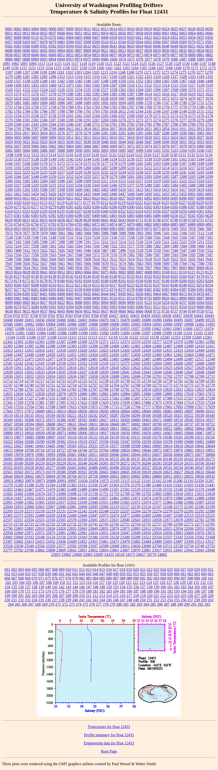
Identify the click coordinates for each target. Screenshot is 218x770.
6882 (148, 224)
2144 (139, 111)
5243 (200, 172)
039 (48, 574)
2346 (70, 124)
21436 (199, 485)
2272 (139, 120)
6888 (192, 224)
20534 (178, 468)
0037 (52, 33)
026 (177, 569)
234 (35, 600)
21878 (157, 498)
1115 (58, 64)
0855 (96, 55)
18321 (178, 415)
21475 (40, 489)
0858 (122, 55)
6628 (209, 216)
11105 (20, 337)
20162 (189, 459)
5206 (96, 168)
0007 (61, 29)
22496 (157, 515)
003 (21, 569)
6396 (79, 216)
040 (55, 574)
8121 (191, 272)
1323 (148, 77)
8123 (200, 272)
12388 (50, 346)
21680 (61, 494)
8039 (35, 272)
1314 (79, 77)
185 (123, 591)
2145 (148, 111)
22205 (8, 511)
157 (143, 587)
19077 (18, 437)
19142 (125, 437)
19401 (199, 442)
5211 (139, 168)
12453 (82, 355)
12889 (168, 394)
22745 (114, 524)
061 (184, 574)
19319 (82, 442)
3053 (35, 133)
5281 (131, 177)
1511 (139, 85)
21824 (8, 498)
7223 (183, 242)
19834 (125, 450)
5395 (35, 190)
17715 (114, 407)
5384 (174, 185)
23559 (50, 546)
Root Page (109, 751)
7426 (61, 250)
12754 (72, 385)
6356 (157, 211)
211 (88, 596)
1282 (35, 77)
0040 (61, 33)
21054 (93, 481)
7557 (26, 255)
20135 (114, 459)
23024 (93, 533)
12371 (104, 342)
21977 (157, 502)
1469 (52, 85)
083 (89, 578)
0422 (148, 37)
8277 (18, 289)
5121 (104, 155)
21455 (8, 489)
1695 (131, 103)
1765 (113, 107)
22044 (8, 507)
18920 (29, 433)
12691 (125, 376)
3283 (122, 133)
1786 (44, 111)
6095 (174, 198)
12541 (8, 363)
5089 (70, 150)
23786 (29, 550)
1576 (35, 94)
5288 (183, 177)
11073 (198, 329)
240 (75, 600)
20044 (135, 455)
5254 (79, 177)
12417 (50, 350)
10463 (82, 320)
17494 (178, 402)
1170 (186, 68)
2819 (131, 129)
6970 (139, 229)
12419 (72, 350)
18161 (40, 415)
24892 (162, 555)
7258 (35, 246)
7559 (44, 255)
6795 (79, 224)
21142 (156, 481)
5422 (18, 194)
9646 (70, 311)
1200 (52, 72)
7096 (157, 233)
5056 (9, 146)
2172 (166, 116)
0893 (44, 59)
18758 (8, 429)
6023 (87, 198)
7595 (192, 255)
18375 (50, 420)
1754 (18, 107)
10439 (188, 316)
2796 (26, 129)
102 (8, 583)
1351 (131, 81)
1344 (70, 81)
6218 (113, 203)
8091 (157, 272)
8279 (26, 289)
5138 (35, 159)
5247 (26, 177)
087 (116, 578)
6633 (44, 220)
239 (68, 600)
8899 (9, 303)
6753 (9, 224)
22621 (114, 520)
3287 (157, 133)
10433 (135, 316)
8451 (131, 294)
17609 (61, 407)
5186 (174, 163)
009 (62, 569)
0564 (139, 42)
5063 (61, 146)
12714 (18, 381)
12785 (72, 389)
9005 (26, 303)
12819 (157, 389)
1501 (79, 85)
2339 (9, 124)
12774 (178, 385)
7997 (174, 268)
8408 (61, 294)
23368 (210, 537)
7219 (148, 242)
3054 (44, 133)
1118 (83, 64)
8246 (174, 285)
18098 (199, 411)
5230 (87, 172)
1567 (166, 90)
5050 (174, 142)
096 (177, 578)
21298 (61, 485)
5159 (157, 159)
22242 (82, 511)
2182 (35, 120)
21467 (29, 489)
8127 (18, 276)
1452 (35, 85)
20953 (8, 481)
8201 (192, 281)
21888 (199, 498)
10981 (18, 324)
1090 (209, 59)
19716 (40, 450)
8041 (44, 272)
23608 (114, 546)
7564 (61, 255)
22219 (50, 511)
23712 (167, 546)
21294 (50, 485)
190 (156, 591)
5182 (148, 163)
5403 (105, 190)
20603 (114, 472)
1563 (131, 90)
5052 (192, 142)
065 (211, 574)
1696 (139, 103)
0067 (9, 37)
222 (163, 596)
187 (136, 591)
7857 (87, 268)
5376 (122, 185)
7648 (18, 263)
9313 (165, 307)
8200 (183, 281)
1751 (200, 103)
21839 (61, 498)
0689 (18, 51)
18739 (199, 424)
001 (7, 569)
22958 (8, 533)
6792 (52, 224)
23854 (104, 550)
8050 (52, 272)
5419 (200, 190)
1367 (183, 81)
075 (48, 578)
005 (35, 569)
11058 (145, 329)
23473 (114, 541)
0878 (183, 55)
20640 (210, 472)
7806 (18, 268)
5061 (44, 146)
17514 (189, 402)
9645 (61, 311)
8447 (113, 294)
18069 (146, 411)
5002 (200, 133)
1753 (9, 107)
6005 (209, 194)
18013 (50, 411)
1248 (122, 72)
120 (122, 583)
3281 (105, 133)
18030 (82, 411)
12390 (61, 346)
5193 (26, 168)
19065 (178, 433)
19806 (114, 450)
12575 (125, 363)
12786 (82, 389)
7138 (18, 237)
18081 (157, 411)
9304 (122, 307)
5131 (182, 155)
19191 (178, 437)
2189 (70, 120)
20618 (136, 472)
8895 (191, 298)
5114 (52, 155)
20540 (189, 468)
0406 (87, 37)
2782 (122, 124)
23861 (114, 550)
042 (68, 574)
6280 (61, 207)
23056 (168, 533)
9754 (8, 316)
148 (95, 587)
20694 (50, 476)
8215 (96, 285)
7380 (148, 246)
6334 (52, 211)
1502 (87, 85)
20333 (189, 463)
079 (75, 578)
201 (21, 596)
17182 (82, 398)
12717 (40, 381)
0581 (209, 42)
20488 (93, 468)
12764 (114, 385)
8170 (200, 276)
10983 (40, 324)
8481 (18, 298)
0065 (200, 33)
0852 (70, 55)
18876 (210, 429)
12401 (125, 346)
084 (95, 578)
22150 (135, 507)
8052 (61, 272)
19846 (146, 450)
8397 (35, 294)
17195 (93, 398)
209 (75, 596)
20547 (199, 468)
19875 (168, 450)
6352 (122, 211)
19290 (40, 442)
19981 (40, 455)
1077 (148, 59)
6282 (79, 207)
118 (108, 583)
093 (156, 578)
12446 (8, 355)
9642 (52, 311)
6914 (9, 229)
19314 (72, 442)
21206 (177, 481)
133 (210, 583)
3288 (166, 133)
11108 (52, 337)
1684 (44, 103)
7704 (183, 263)
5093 (105, 150)
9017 (44, 303)
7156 (113, 237)
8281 (35, 289)
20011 (93, 455)
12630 (8, 372)
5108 (9, 155)
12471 (210, 355)
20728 (93, 476)
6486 (157, 216)
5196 (52, 168)
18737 (189, 424)
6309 (209, 207)
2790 (192, 124)
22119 (114, 507)
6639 (87, 220)
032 (7, 574)
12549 (50, 363)
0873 (139, 55)
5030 (18, 142)
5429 (61, 194)
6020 (61, 198)
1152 (32, 68)
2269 (113, 120)
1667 (122, 98)
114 (88, 583)
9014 (35, 303)
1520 (9, 90)
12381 (199, 342)
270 (51, 604)
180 (89, 591)
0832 (183, 51)
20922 (189, 476)
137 (28, 587)
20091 (8, 459)
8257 (9, 289)
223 (170, 596)
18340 (210, 415)
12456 (114, 355)
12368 (72, 342)
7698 (157, 263)
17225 (104, 398)
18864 (199, 429)
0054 (105, 33)
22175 (178, 507)
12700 (146, 376)
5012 (78, 137)
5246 (18, 177)
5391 (18, 190)
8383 (166, 289)
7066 (200, 229)
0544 (122, 42)
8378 (131, 289)
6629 (9, 220)
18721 (168, 424)
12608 (199, 363)
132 (203, 583)
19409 (210, 442)
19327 (93, 442)
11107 (41, 337)
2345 (61, 124)
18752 (210, 424)
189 (150, 591)
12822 (189, 389)
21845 (82, 498)
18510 (178, 420)
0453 (183, 37)
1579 (61, 94)
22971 (29, 533)
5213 (157, 168)
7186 (44, 242)
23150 (72, 537)
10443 (209, 316)
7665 (79, 263)
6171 (78, 203)
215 (116, 596)
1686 (61, 103)
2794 (9, 129)
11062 (156, 329)
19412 (8, 446)
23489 (157, 541)
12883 (114, 394)
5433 (70, 194)
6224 (156, 203)
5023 (165, 137)
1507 (113, 85)
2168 (131, 116)
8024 (18, 272)
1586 (122, 94)
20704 (72, 476)
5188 (192, 163)
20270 (114, 463)
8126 (9, 276)
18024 (72, 411)
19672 (8, 450)
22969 (18, 533)
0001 (9, 29)
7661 (61, 263)
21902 (29, 502)
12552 (82, 363)
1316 (96, 77)
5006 (26, 137)
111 (69, 583)
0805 (70, 51)
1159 (92, 68)
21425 (178, 485)
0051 (79, 33)
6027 (122, 198)
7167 (192, 237)
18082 (168, 411)
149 (102, 587)
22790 (8, 528)
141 (55, 587)
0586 (26, 46)
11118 (113, 337)
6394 (70, 216)
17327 (189, 398)
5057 (18, 146)
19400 (189, 442)
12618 (93, 368)
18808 (82, 429)
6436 (122, 216)
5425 (44, 194)
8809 (157, 298)
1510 (131, 85)
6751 (200, 220)
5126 (147, 155)
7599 (18, 259)
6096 (183, 198)
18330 (199, 415)
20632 (199, 472)
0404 (70, 37)
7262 (61, 246)
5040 (105, 142)
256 (184, 600)
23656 (135, 546)
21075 (104, 481)
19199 (189, 437)
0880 (192, 55)
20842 (136, 476)
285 (153, 604)
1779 (192, 107)
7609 (87, 259)
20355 (18, 468)
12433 (178, 350)
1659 (113, 98)
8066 (87, 272)
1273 (165, 72)
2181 (26, 120)
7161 (157, 237)
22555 (40, 520)
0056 (122, 33)
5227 (61, 172)
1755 (26, 107)
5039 (96, 142)
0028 (191, 29)
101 (211, 578)
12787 (93, 389)
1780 (200, 107)
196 (197, 591)
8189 (113, 281)
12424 (114, 350)
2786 (157, 124)
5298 (200, 177)
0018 (139, 29)
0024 (165, 29)
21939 (82, 502)
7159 (139, 237)
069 (28, 578)
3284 (131, 133)
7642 (209, 259)
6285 (105, 207)
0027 (183, 29)
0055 (113, 33)
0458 (18, 42)
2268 (105, 120)
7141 (44, 237)
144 (75, 587)
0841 (44, 55)
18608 (50, 424)
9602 (209, 307)
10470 (104, 320)
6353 (131, 211)
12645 (168, 372)
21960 (114, 502)
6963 (113, 229)
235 (41, 600)
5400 (79, 190)
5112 (35, 155)
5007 (35, 137)
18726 (178, 424)
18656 (104, 424)
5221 (9, 172)
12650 (8, 376)
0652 (200, 46)
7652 (35, 263)
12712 (8, 381)
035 (28, 574)
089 (129, 578)
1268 (130, 72)
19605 (157, 446)
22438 (61, 515)
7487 (113, 250)
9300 (87, 307)
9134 (157, 303)
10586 (8, 324)
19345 (114, 442)
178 (75, 591)
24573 (130, 555)
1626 (35, 98)
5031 (26, 142)
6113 (35, 203)
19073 (8, 437)
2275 (166, 120)
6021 (70, 198)
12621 (125, 368)
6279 (52, 207)
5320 (165, 181)
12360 (197, 337)
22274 (157, 511)
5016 (113, 137)
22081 (72, 507)
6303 (157, 207)
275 (85, 604)
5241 (183, 172)
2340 (18, 124)
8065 (79, 272)
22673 (168, 520)
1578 (52, 94)
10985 (61, 324)
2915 (9, 133)
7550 (200, 250)
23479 (125, 541)
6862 (87, 224)
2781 (113, 124)
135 (14, 587)
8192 (122, 281)
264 (11, 604)
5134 (208, 155)
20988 (51, 481)
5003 (209, 133)
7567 (70, 255)
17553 (18, 407)
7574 (105, 255)
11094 (125, 333)
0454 (191, 37)
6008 (9, 198)
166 (204, 587)
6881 (139, 224)
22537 (8, 520)
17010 (189, 394)
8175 (26, 281)
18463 (146, 420)
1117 (75, 64)
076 (55, 578)
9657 (105, 311)
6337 (78, 211)
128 (176, 583)
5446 (113, 194)
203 (35, 596)
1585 (113, 94)
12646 (178, 372)
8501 (105, 298)
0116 (35, 37)
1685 (52, 103)
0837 (18, 55)
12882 (104, 394)
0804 (61, 51)
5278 (105, 177)
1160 (100, 68)
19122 (93, 437)
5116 (69, 155)
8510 (113, 298)
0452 (174, 37)
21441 (210, 485)
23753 (210, 546)
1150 (14, 68)
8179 (52, 281)
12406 (157, 346)
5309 (87, 181)
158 (150, 587)
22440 (72, 515)
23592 (72, 546)
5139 (44, 159)
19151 (135, 437)
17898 (189, 407)
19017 (104, 433)
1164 (134, 68)
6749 (183, 220)
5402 (96, 190)
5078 (183, 146)
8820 (165, 298)
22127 (125, 507)
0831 (174, 51)
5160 (166, 159)
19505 (72, 446)
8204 (209, 281)
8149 (113, 276)
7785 (209, 263)
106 (35, 583)
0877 (174, 55)
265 (18, 604)
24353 (109, 555)
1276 (191, 72)
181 (95, 591)
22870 (114, 528)
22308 (210, 511)
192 (170, 591)
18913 (18, 433)
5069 (113, 146)
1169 (177, 68)
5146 (105, 159)
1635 (87, 98)
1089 (200, 59)
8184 (87, 281)
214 (109, 596)
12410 (199, 346)
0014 (113, 29)
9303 (113, 307)
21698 (72, 494)
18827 (136, 429)
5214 (165, 168)
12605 (168, 363)
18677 (125, 424)
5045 (131, 142)
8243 (165, 285)
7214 (122, 242)
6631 (26, 220)
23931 (168, 550)
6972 (148, 229)
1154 (49, 68)
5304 (44, 181)
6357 (165, 211)
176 (62, 591)
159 (156, 587)
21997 (199, 502)
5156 (131, 159)
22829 (61, 528)
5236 (139, 172)
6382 (26, 216)
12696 (136, 376)
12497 (189, 359)
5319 (157, 181)
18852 (168, 429)
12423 (104, 350)
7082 (70, 233)
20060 (178, 455)
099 (197, 578)
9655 (96, 311)
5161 (174, 159)
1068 (113, 59)
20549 (210, 468)
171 (28, 591)
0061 (166, 33)
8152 (131, 276)
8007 (192, 268)
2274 (157, 120)
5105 (192, 150)
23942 (189, 550)
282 (133, 604)
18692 (136, 424)
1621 (200, 94)
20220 (40, 463)
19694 (18, 450)
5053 (200, 142)
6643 (122, 220)
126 (162, 583)
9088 (79, 303)
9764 (78, 316)
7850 (79, 268)
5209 (122, 168)
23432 (50, 541)
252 (156, 600)
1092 (15, 64)
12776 (199, 385)
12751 (50, 385)
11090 (83, 333)
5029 (9, 142)
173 (41, 591)
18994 (72, 433)
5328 (26, 185)
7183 (18, 242)
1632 (61, 98)
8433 (79, 294)
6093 (157, 198)
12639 (104, 372)
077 (62, 578)
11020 (82, 329)
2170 (148, 116)
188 (143, 591)
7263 (70, 246)
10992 (136, 324)
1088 (192, 59)
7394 (183, 246)
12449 (40, 355)
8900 (18, 303)
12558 (93, 363)
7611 (104, 259)
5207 (105, 168)
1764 (105, 107)
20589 (72, 472)
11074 (208, 329)
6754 (18, 224)
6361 (200, 211)
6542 (192, 216)
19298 (50, 442)
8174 (18, 281)
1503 (96, 85)
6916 (26, 229)
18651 (93, 424)
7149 (52, 237)
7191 (87, 242)
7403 (209, 246)
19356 (136, 442)
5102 (166, 150)
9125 (148, 303)
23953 (56, 555)
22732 (72, 524)
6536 (174, 216)
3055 (52, 133)
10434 (145, 316)
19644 (210, 446)
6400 (96, 216)
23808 (50, 550)
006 (41, 569)
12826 (18, 394)
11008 (19, 329)
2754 (105, 124)
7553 (9, 255)
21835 (40, 498)
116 (95, 583)
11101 (188, 333)
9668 (148, 311)
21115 (125, 481)
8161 (139, 276)
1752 (209, 103)
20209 (29, 463)
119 (115, 583)
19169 (146, 437)
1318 (113, 77)
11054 (114, 329)
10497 (189, 320)
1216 (113, 72)
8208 (35, 285)
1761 (79, 107)
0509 (96, 42)
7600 (26, 259)
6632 (35, 220)
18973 (61, 433)
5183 (157, 163)
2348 (87, 124)
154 (123, 587)
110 (62, 583)
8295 (52, 289)
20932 (210, 476)
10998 (189, 324)
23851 (82, 550)
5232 (105, 172)
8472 (183, 294)
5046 (139, 142)
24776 (152, 555)
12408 (178, 346)
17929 (210, 407)
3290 (183, 133)
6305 (174, 207)
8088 (148, 272)
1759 (61, 107)
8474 (192, 294)
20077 (199, 455)
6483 (131, 216)
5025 (183, 137)
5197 (61, 168)
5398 (61, 190)
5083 (18, 150)
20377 (50, 468)
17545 (8, 407)
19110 (71, 437)
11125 (144, 337)
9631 (18, 311)
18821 (114, 429)
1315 (87, 77)
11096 (135, 333)
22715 (8, 524)
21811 (189, 494)
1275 (183, 72)
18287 (114, 415)
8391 (200, 289)
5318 (148, 181)
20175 (210, 459)
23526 (8, 546)
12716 (29, 381)
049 (116, 574)
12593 (146, 363)
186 (129, 591)
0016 (131, 29)
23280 (125, 537)
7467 (105, 250)
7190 (79, 242)
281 (126, 604)
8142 (70, 276)
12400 (114, 346)
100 (204, 578)
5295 (192, 177)
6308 (200, 207)
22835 (72, 528)
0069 (26, 37)
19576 (104, 446)
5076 (166, 146)
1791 (87, 111)
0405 (78, 37)
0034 (35, 33)
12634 (50, 372)
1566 (157, 90)
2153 (9, 116)
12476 (40, 359)
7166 (183, 237)
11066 (187, 329)
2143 (131, 111)
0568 (174, 42)
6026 (113, 198)
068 (21, 578)
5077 (174, 146)
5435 (87, 194)
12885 (136, 394)
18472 (157, 420)
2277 (183, 120)
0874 (148, 55)
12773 (168, 385)
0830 (166, 51)
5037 (79, 142)
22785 (210, 524)
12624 (157, 368)
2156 (35, 116)
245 (109, 600)
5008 (44, 137)
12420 (82, 350)
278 (106, 604)
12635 (61, 372)
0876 (166, 55)
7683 (139, 263)
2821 (148, 129)
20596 (93, 472)
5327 (18, 185)
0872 (131, 55)
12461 (168, 355)
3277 (70, 133)
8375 (122, 289)
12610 (8, 368)
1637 (96, 98)
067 (14, 578)
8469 (174, 294)
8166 (183, 276)
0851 (61, 55)
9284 (35, 307)
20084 (210, 455)
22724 (40, 524)
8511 (122, 298)
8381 (148, 289)
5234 (122, 172)
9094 (105, 303)
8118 (183, 272)
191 (163, 591)
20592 (82, 472)
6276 (26, 207)
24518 (120, 555)
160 (163, 587)
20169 (199, 459)
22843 (82, 528)
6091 (139, 198)
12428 (136, 350)
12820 (168, 389)
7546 (174, 250)
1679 (9, 103)
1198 (34, 72)
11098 (156, 333)
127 (169, 583)
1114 (49, 64)
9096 (122, 303)
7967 (148, 268)
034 (21, 574)
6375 (9, 216)
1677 (200, 98)
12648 (199, 372)
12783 (50, 389)
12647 (189, 372)
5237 (148, 172)
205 (48, 596)
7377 (131, 246)
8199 (174, 281)
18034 (93, 411)
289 (180, 604)
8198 (166, 281)
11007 (9, 329)
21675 (50, 494)
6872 (96, 224)
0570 (191, 42)
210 (82, 596)
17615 (72, 407)
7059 (192, 229)
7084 (87, 233)
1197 (26, 72)
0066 (209, 33)
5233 (113, 172)
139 (41, 587)
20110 (61, 459)
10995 (157, 324)
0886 (9, 59)
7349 (105, 246)
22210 (18, 511)
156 (136, 587)
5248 (35, 177)
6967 (122, 229)
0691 (35, 51)
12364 (29, 342)
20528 (157, 468)
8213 (78, 285)
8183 (79, 281)
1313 (70, 77)
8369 (96, 289)
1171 (194, 68)
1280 (18, 77)
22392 (29, 515)
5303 (35, 181)
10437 (177, 316)
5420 (209, 190)
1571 (200, 90)
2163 (87, 116)
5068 (105, 146)
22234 (72, 511)
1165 (143, 68)
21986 (178, 502)
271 (58, 604)
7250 (191, 242)
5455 (183, 194)
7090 (131, 233)
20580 (61, 472)
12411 (210, 346)
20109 (50, 459)
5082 (9, 150)
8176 (35, 281)
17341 (8, 402)
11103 (208, 333)
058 (163, 574)
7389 (174, 246)
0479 (52, 42)
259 (204, 600)
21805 (168, 494)
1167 (160, 68)
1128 (169, 64)
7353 (122, 246)
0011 (87, 29)
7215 (131, 242)
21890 (210, 498)
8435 (87, 294)
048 (109, 574)
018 (122, 569)
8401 (44, 294)
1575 (26, 94)
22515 (189, 515)
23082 (8, 537)
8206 (18, 285)
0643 (131, 46)
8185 (96, 281)
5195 (44, 168)
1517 (191, 85)
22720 (18, 524)
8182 (70, 281)
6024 (96, 198)
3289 (174, 133)
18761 (18, 429)
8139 (61, 276)
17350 (18, 402)
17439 (125, 402)
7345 (96, 246)
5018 (131, 137)
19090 (40, 437)
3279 (87, 133)
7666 (87, 263)
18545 (189, 420)
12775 (189, 385)
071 (41, 578)
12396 (93, 346)
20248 (93, 463)
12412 (8, 350)
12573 (114, 363)
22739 (82, 524)
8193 (131, 281)
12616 (71, 368)
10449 (18, 320)
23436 (61, 541)
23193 (104, 537)
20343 (210, 463)
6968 (131, 229)
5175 (87, 163)
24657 (141, 555)
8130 (35, 276)
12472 (8, 359)
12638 (93, 372)
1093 (24, 64)
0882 (209, 55)
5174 (79, 163)
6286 (113, 207)
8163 (157, 276)
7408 (18, 250)
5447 (122, 194)
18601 (40, 424)
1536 (96, 90)
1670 (148, 98)
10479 (125, 320)
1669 (139, 98)
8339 (79, 289)
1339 (35, 81)
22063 (40, 507)
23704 (157, 546)
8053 (70, 272)
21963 (125, 502)
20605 (125, 472)
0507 (79, 42)
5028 (209, 137)
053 (136, 574)
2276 (174, 120)
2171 (157, 116)
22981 (61, 533)
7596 (200, 255)
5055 (209, 142)
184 (116, 591)
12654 (50, 376)
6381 (18, 216)
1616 (166, 94)
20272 (125, 463)
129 (183, 583)
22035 (210, 502)
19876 (178, 450)
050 (123, 574)
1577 (44, 94)
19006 (82, 433)
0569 (183, 42)
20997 (72, 481)
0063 (183, 33)
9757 (25, 316)
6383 (35, 216)
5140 (52, 159)
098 (190, 578)
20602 (104, 472)
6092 (148, 198)
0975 (87, 59)
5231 (96, 172)
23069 (189, 533)
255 (177, 600)
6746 (157, 220)
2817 (113, 129)
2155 (26, 116)
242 (89, 600)
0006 (52, 29)
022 (149, 569)
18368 (29, 420)
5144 (87, 159)
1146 (194, 64)
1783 (18, 111)
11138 (154, 337)
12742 (189, 381)
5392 (26, 190)
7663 (70, 263)
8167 (192, 276)
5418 (191, 190)
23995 (98, 555)
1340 (44, 81)
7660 (52, 263)
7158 (131, 237)
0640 (105, 46)
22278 (168, 511)
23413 (29, 541)
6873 (105, 224)
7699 (166, 263)
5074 (148, 146)
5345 (105, 185)
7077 (26, 233)
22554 (29, 520)
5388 (200, 185)
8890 (183, 298)
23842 (72, 550)
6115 (43, 203)
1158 (83, 68)
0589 (35, 46)
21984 (168, 502)
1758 (52, 107)
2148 (174, 111)
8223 (131, 285)
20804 (104, 476)
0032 (18, 33)
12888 (157, 394)
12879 (72, 394)
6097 (191, 198)
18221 (71, 415)
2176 (200, 116)
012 (82, 569)
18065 (136, 411)
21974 (146, 502)
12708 (189, 376)
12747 (8, 385)
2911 (183, 129)
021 (143, 569)
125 (156, 583)
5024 (174, 137)
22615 (104, 520)
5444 (96, 194)
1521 (18, 90)
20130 (82, 459)
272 (65, 604)
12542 (18, 363)
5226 (52, 172)
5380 (148, 185)
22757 (157, 524)
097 (184, 578)
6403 (113, 216)
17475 (157, 402)
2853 (157, 129)
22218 (40, 511)
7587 (157, 255)
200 (14, 596)
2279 (200, 120)
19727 (61, 450)
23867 (125, 550)
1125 (143, 64)
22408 (40, 515)
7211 (96, 242)
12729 (114, 381)
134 (7, 587)
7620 (165, 259)
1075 (131, 59)
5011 (70, 137)
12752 (61, 385)
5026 (191, 137)
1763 (96, 107)
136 (21, 587)
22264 (136, 511)
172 (35, 591)
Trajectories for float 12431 (109, 727)
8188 (105, 281)
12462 (178, 355)
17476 (168, 402)
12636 (72, 372)
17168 (61, 398)
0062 (174, 33)
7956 (139, 268)
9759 (43, 316)
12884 (125, 394)
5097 (131, 150)
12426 (125, 350)
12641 (125, 372)
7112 (200, 233)
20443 (72, 468)
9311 (148, 307)
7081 (61, 233)
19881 (189, 450)
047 (102, 574)
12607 (189, 363)
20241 (72, 463)
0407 (96, 37)
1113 (41, 64)
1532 (70, 90)
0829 (157, 51)
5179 (122, 163)
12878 (61, 394)
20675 (40, 476)
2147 (166, 111)
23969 (77, 555)
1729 (148, 103)
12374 (136, 342)
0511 (113, 42)
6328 (35, 211)
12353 (175, 337)
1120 (100, 64)
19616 (178, 446)
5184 (166, 163)
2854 (166, 129)
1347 (96, 81)
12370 (93, 342)
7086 (105, 233)
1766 (122, 107)
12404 (146, 346)
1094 (33, 64)
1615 (157, 94)
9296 (79, 307)
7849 (70, 268)
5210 (131, 168)
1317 (105, 77)
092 (150, 578)
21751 (104, 494)
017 (116, 569)
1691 (96, 103)
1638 (105, 98)
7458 (96, 250)
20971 (40, 481)
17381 (40, 402)
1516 (183, 85)
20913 (178, 476)
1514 (165, 85)
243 (95, 600)
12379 (178, 342)
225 (183, 596)
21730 (93, 494)
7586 (148, 255)
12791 (125, 389)
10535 (210, 320)
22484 (136, 515)
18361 (18, 420)
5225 (44, 172)
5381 (157, 185)
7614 (131, 259)
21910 (50, 502)
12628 (199, 368)
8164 (166, 276)
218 (136, 596)
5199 (79, 168)
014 (95, 569)
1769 (148, 107)
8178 (44, 281)
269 (45, 604)
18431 (114, 420)
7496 (122, 250)
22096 (104, 507)
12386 (40, 346)
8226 (139, 285)
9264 (200, 303)
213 (102, 596)
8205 (9, 285)
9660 (122, 311)
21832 (29, 498)
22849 (93, 528)
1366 (174, 81)
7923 (113, 268)
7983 (166, 268)
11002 (199, 324)
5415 (165, 190)
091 (143, 578)
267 (31, 604)
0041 (70, 33)
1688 (79, 103)
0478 (44, 42)
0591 (44, 46)
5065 (79, 146)
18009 (40, 411)
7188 (61, 242)
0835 (209, 51)
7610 (96, 259)
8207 (26, 285)
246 (116, 600)
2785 (148, 124)
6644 (131, 220)
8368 (87, 289)
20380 (61, 468)
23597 (93, 546)
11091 (93, 333)
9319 (191, 307)
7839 (52, 268)
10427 (113, 316)
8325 (70, 289)
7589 (166, 255)
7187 (52, 242)
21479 (50, 489)
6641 (105, 220)
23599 (104, 546)
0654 (209, 46)
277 (99, 604)
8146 (105, 276)
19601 (146, 446)
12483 (114, 359)
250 (143, 600)
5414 (157, 190)
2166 (113, 116)
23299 (136, 537)
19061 (157, 433)
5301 (18, 181)
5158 (148, 159)
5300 (9, 181)
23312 (146, 537)
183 (109, 591)
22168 (167, 507)
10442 (198, 316)
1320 (122, 77)
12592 (136, 363)
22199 (210, 507)
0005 (44, 29)
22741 (93, 524)
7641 (200, 259)
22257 (125, 511)
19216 (210, 437)
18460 (136, 420)
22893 (136, 528)
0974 (79, 59)
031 (210, 569)
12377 (157, 342)
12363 (18, 342)
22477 (125, 515)
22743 (104, 524)
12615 (61, 368)
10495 (178, 320)
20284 (146, 463)
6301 (139, 207)
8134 (44, 276)
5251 (61, 177)
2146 (157, 111)
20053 (146, 455)
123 (142, 583)
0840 (35, 55)
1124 (134, 64)
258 (197, 600)
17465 (136, 402)
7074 (18, 233)
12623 (146, 368)
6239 (209, 203)
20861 (146, 476)
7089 (122, 233)
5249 (44, 177)
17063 (199, 394)
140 (48, 587)
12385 (29, 346)
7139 (26, 237)
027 (183, 569)
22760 (168, 524)
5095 (122, 150)
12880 (82, 394)
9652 (87, 311)
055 (143, 574)
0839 (26, 55)
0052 (87, 33)
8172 (209, 276)
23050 (146, 533)
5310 (96, 181)
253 (163, 600)
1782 (9, 111)
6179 (95, 203)
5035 (61, 142)
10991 (125, 324)
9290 (44, 307)
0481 (61, 42)
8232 (148, 285)
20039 (103, 455)
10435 (156, 316)
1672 (166, 98)
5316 (131, 181)
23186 (93, 537)
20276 (136, 463)
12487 (146, 359)
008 (55, 569)
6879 (131, 224)
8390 (192, 289)
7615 (139, 259)
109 (55, 583)
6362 (209, 211)
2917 (26, 133)
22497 (168, 515)
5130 (174, 155)
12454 (93, 355)
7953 (131, 268)
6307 (192, 207)
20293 (157, 463)
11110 (62, 337)
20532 (168, 468)
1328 (183, 77)
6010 (18, 198)
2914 (209, 129)
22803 (18, 528)
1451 (26, 85)
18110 (8, 415)
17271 (146, 398)
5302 (26, 181)
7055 (183, 229)
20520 (125, 468)
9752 (209, 311)
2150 (192, 111)
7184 (26, 242)
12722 (50, 381)
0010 (79, 29)
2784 (139, 124)
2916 (18, 133)
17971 (18, 411)
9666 (139, 311)
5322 (183, 181)
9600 (200, 307)
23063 (178, 533)
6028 (131, 198)
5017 (122, 137)
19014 (93, 433)
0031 (9, 33)
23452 (82, 541)
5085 (35, 150)
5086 (44, 150)
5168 (26, 163)
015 (102, 569)
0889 (35, 59)
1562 (122, 90)
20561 (8, 472)
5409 (113, 190)
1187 (9, 72)
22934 (178, 528)
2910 (174, 129)
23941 (178, 550)
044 (82, 574)
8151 (122, 276)
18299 (135, 415)
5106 (200, 150)
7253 (9, 246)
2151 (200, 111)
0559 (131, 42)
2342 (35, 124)
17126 (18, 398)
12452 (72, 355)
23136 (61, 537)
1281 (26, 77)
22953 (199, 528)
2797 (35, 129)
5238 (157, 172)
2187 (52, 120)
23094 (18, 537)
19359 (146, 442)
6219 (122, 203)
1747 (166, 103)
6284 (96, 207)
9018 (52, 303)
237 (55, 600)
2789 (183, 124)
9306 (139, 307)
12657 (82, 376)
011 (75, 569)
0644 (139, 46)
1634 (79, 98)
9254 (166, 303)
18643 (82, 424)
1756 (35, 107)
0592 (52, 46)
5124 (130, 155)
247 (123, 600)
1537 (105, 90)
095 (170, 578)
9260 (192, 303)
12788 (104, 389)
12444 (199, 350)
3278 (79, 133)
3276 (61, 133)
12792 (136, 389)
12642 (136, 372)
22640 (125, 520)
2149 (183, 111)
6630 (18, 220)
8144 (87, 276)
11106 (31, 337)
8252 (191, 285)
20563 (18, 472)
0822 (113, 51)
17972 (29, 411)
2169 (139, 116)
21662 (8, 494)
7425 (52, 250)
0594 (70, 46)
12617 (82, 368)
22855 (104, 528)
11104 (10, 337)
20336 (199, 463)
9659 (113, 311)
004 (28, 569)
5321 (174, 181)
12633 (40, 372)
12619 (103, 368)
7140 (35, 237)
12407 (168, 346)
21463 (18, 489)
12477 (50, 359)
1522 (26, 90)
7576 (113, 255)
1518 (200, 85)
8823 (174, 298)
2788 (174, 124)
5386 (192, 185)
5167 (18, 163)
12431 (168, 350)
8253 (200, 285)
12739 (168, 381)
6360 (191, 211)
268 (38, 604)
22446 (82, 515)
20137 (135, 459)
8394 (18, 294)
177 (68, 591)
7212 (104, 242)
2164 (96, 116)
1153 (40, 68)
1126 (151, 64)
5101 (157, 150)
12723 (61, 381)
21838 (50, 498)
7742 (192, 263)
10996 (168, 324)
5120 (95, 155)
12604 (157, 363)
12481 (93, 359)
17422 (82, 402)
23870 (136, 550)
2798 (44, 129)
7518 (139, 250)
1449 (9, 85)
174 (48, 591)
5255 (87, 177)
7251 (200, 242)
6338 (87, 211)
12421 (93, 350)
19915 (199, 450)
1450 (18, 85)
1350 (122, 81)
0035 (44, 33)
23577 (61, 546)
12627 (189, 368)
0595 (79, 46)
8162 (148, 276)
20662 (29, 476)
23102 (29, 537)
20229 (61, 463)
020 (136, 569)
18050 (104, 411)
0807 (79, 51)
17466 (146, 402)
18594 (29, 424)
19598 (136, 446)
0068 (18, 37)
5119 (86, 155)
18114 (18, 415)
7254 (18, 246)
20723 (82, 476)
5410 (122, 190)
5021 (157, 137)
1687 (70, 103)
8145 (96, 276)
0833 (192, 51)
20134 (103, 459)
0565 (148, 42)
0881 (200, 55)
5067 (96, 146)
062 (190, 574)
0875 (157, 55)
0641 (113, 46)
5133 (200, 155)
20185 (8, 463)
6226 (174, 203)
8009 (200, 268)
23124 (50, 537)
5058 (26, 146)
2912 (191, 129)
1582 (87, 94)
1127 (160, 64)
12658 (93, 376)
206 (55, 596)
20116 (71, 459)
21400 (157, 485)
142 (62, 587)
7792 (9, 268)
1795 (105, 111)
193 (177, 591)
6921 (70, 229)
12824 (210, 389)
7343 (87, 246)
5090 (79, 150)
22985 (72, 533)
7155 (105, 237)
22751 (125, 524)
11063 (167, 329)
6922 (79, 229)
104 (21, 583)
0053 (96, 33)
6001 (192, 194)
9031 (70, 303)
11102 (198, 333)
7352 (113, 246)
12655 (61, 376)
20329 (178, 463)
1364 (157, 81)
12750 (40, 385)
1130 (186, 64)
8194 (139, 281)
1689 (87, 103)
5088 (61, 150)
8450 (122, 294)
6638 (79, 220)
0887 (18, 59)
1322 (139, 77)
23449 (72, 541)
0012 (96, 29)
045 (89, 574)
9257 (183, 303)
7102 (174, 233)
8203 (200, 281)
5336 (87, 185)
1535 (87, 90)
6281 (70, 207)
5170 (44, 163)
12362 (8, 342)
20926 (199, 476)
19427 (18, 446)
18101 (210, 411)
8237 (157, 285)
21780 (136, 494)
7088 (113, 233)
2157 (44, 116)
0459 (26, 42)
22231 (61, 511)
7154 (96, 237)
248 (129, 600)
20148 (167, 459)
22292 (199, 511)
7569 (87, 255)
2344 (52, 124)
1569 (183, 90)
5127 (156, 155)
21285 (18, 485)
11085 (51, 333)
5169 (35, 163)
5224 (35, 172)
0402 (61, 37)
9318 (183, 307)
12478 (61, 359)
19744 (72, 450)
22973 (50, 533)
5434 (79, 194)
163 (184, 587)
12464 (189, 355)
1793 (96, 111)
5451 (157, 194)
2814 (87, 129)
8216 (104, 285)
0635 (96, 46)
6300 (131, 207)
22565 (61, 520)
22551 (18, 520)
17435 (114, 402)
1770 (157, 107)
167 (211, 587)
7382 (157, 246)
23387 (8, 541)
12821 (178, 389)
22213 (29, 511)
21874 (146, 498)
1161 (109, 68)
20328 (168, 463)
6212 (104, 203)
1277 (200, 72)
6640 (96, 220)
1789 (70, 111)
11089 (72, 333)
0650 (183, 46)
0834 (200, 51)
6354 (139, 211)
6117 (52, 203)
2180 (18, 120)
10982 (29, 324)
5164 (200, 159)
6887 (183, 224)
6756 (35, 224)
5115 (61, 155)
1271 (148, 72)
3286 (148, 133)
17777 (146, 407)
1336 (9, 81)
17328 (199, 398)
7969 (157, 268)
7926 (122, 268)
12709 (199, 376)
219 (143, 596)
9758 (34, 316)
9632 (26, 311)
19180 (167, 437)
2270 (122, 120)
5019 (139, 137)
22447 (93, 515)
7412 (26, 250)
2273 (148, 120)
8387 (183, 289)
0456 (209, 37)
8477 (209, 294)
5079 (192, 146)
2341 (26, 124)
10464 (93, 320)
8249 (183, 285)
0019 (148, 29)
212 (95, 596)
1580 (70, 94)
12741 (178, 381)
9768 (104, 316)
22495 (146, 515)
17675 (93, 407)
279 (112, 604)
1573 (9, 94)
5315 (122, 181)
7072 (9, 233)
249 (136, 600)
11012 (30, 329)
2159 (61, 116)
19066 (189, 433)
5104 (183, 150)
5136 (18, 159)
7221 (165, 242)
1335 (209, 77)
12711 (210, 376)
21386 (146, 485)
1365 (166, 81)
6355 (148, 211)
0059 (148, 33)
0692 (44, 51)
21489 (82, 489)
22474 (114, 515)
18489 (168, 420)
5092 (96, 150)
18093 (178, 411)
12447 (18, 355)
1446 (200, 81)
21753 (114, 494)
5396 (44, 190)
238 (62, 600)
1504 (105, 85)
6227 (183, 203)
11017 (51, 329)
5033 (44, 142)
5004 (9, 137)
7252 (209, 242)
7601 (35, 259)
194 (184, 591)
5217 (191, 168)
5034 (52, 142)
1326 (166, 77)
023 (156, 569)
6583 (200, 216)
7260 (44, 246)
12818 (146, 389)
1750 (192, 103)
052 (129, 574)
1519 (209, 85)
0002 (18, 29)
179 (82, 591)
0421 (139, 37)
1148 (211, 64)
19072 (210, 433)
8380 (139, 289)
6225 (165, 203)
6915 (18, 229)
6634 (52, 220)
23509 (189, 541)
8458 (139, 294)
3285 (139, 133)
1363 (148, 81)
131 (196, 583)
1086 (174, 59)
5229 (79, 172)
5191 (9, 168)
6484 (139, 216)
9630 (9, 311)
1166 (152, 68)
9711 (157, 311)
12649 (210, 372)
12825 (8, 394)
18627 (61, 424)
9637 (44, 311)
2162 (79, 116)
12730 (125, 381)
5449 (139, 194)
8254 (209, 285)
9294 (70, 307)
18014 (61, 411)
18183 (61, 415)
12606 (178, 363)
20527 (146, 468)
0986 (105, 59)
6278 (44, 207)
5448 (131, 194)
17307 (157, 398)
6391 (44, 216)
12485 (136, 359)
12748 (18, 385)
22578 (72, 520)
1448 (209, 81)
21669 (29, 494)
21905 (40, 502)
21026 (83, 481)
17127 (29, 398)
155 (129, 587)
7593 (174, 255)
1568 (174, 90)
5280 (122, 177)
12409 (189, 346)
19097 (50, 437)
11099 (167, 333)
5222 (18, 172)
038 (41, 574)
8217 (113, 285)
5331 (52, 185)
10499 (199, 320)
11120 (123, 337)
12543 (29, 363)
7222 (174, 242)
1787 (52, 111)
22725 (50, 524)
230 (7, 600)
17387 (50, 402)
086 (109, 578)
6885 (174, 224)
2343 (44, 124)
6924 (96, 229)
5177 (105, 163)
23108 (40, 537)
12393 (72, 346)
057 (156, 574)
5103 (174, 150)
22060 (29, 507)
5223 (26, 172)
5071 (122, 146)
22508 (178, 515)
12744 (199, 381)
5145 (96, 159)
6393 (61, 216)
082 (82, 578)
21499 (104, 489)
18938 (50, 433)
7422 (44, 250)
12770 (157, 385)
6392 (52, 216)
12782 (40, 389)
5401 (87, 190)
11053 (103, 329)
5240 (174, 172)
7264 (79, 246)
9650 (79, 311)
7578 (122, 255)
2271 (131, 120)
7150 (61, 237)
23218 (114, 537)
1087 (183, 59)
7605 (61, 259)
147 (89, 587)
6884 (166, 224)
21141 (146, 481)
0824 (131, 51)
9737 (174, 311)
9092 (96, 303)
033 (14, 574)
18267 (103, 415)
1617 (174, 94)
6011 (26, 198)
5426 (52, 194)
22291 (189, 511)
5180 (131, 163)
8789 (139, 298)
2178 (209, 116)
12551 (72, 363)
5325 (209, 181)
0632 (87, 46)
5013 (87, 137)
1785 (35, 111)
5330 (44, 185)
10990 (114, 324)
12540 (210, 359)
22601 (93, 520)
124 (149, 583)
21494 (93, 489)
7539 (157, 250)
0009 (70, 29)
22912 (146, 528)
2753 (96, 124)
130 (190, 583)
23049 (136, 533)
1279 (9, 77)
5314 (113, 181)
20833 (125, 476)
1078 (157, 59)
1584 (105, 94)
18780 (50, 429)
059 (170, 574)
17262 (114, 398)
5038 (87, 142)
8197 (157, 281)
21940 (93, 502)
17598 (50, 407)
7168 (200, 237)
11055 (124, 329)
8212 (70, 285)
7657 (44, 263)
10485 (136, 320)
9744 (183, 311)
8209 (44, 285)
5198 (70, 168)
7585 (139, 255)
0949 (61, 59)
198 (211, 591)
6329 (43, 211)
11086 (62, 333)
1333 (192, 77)
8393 (9, 294)
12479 (72, 359)
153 (116, 587)
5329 (35, 185)
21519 (136, 489)
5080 (200, 146)
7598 (9, 259)
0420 (131, 37)
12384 (18, 346)
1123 (126, 64)
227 (197, 596)
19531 (93, 446)
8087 (139, 272)
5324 (200, 181)
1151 (23, 68)
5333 (70, 185)
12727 (93, 381)
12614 (50, 368)
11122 (133, 337)
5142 (70, 159)
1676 (192, 98)
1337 (18, 81)
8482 (26, 298)
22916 (157, 528)
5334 (79, 185)
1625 (26, 98)
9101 (139, 303)
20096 (18, 459)
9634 (35, 311)
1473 (70, 85)
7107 (192, 233)
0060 (157, 33)
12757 (93, 385)
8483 (35, 298)
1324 (157, 77)
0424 (165, 37)
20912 (168, 476)
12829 (50, 394)
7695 (148, 263)
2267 (96, 120)
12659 (104, 376)
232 (21, 600)
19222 (8, 442)
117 (102, 583)
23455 (93, 541)
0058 (139, 33)
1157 (74, 68)
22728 (61, 524)
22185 (189, 507)
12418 (61, 350)
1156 (66, 68)
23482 (136, 541)
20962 (19, 481)
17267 (136, 398)
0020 (157, 29)
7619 (157, 259)
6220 (130, 203)
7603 (44, 259)
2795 (18, 129)
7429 (70, 250)
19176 (157, 437)
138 (35, 587)
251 (150, 600)
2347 (79, 124)
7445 (79, 250)
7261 (52, 246)
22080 (61, 507)
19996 (61, 455)
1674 (183, 98)
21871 (136, 498)
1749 (183, 103)
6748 (174, 220)
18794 (61, 429)
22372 (18, 515)
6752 (209, 220)
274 (79, 604)
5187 (183, 163)
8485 (44, 298)
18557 (210, 420)
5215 (174, 168)
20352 (8, 468)
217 (129, 596)
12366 (50, 342)
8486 (52, 298)
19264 (18, 442)
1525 (52, 90)
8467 (166, 294)
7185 (35, 242)
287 (167, 604)
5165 (209, 159)
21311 (82, 485)
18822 (125, 429)
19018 (114, 433)
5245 (9, 177)
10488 (146, 320)
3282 (113, 133)
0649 (174, 46)
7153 (87, 237)
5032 (35, 142)
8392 (209, 289)
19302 (61, 442)
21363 (114, 485)
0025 (174, 29)
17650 (82, 407)
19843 (136, 450)
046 (95, 574)
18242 (93, 415)
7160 (148, 237)
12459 (146, 355)
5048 (157, 142)
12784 (61, 389)
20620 (157, 472)
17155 (50, 398)
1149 (6, 68)
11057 (135, 329)
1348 (105, 81)
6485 (148, 216)
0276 (52, 37)
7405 (9, 250)
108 (49, 583)
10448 (8, 320)
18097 (189, 411)
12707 (178, 376)
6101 (9, 203)
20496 (114, 468)
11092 (104, 333)
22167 (157, 507)
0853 (79, 55)
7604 (52, 259)
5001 (192, 133)
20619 (146, 472)
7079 (44, 233)
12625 (167, 368)
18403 (93, 420)
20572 (29, 472)
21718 (82, 494)
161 (170, 587)
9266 (9, 307)
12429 (146, 350)
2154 (18, 116)
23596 (82, 546)
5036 (70, 142)
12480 (82, 359)
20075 (189, 455)
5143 (79, 159)
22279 (178, 511)
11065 (177, 329)
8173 (9, 281)
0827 (139, 51)
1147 (203, 64)
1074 (122, 59)
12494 (168, 359)
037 (35, 574)
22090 (82, 507)
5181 (139, 163)
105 (28, 583)
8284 (44, 289)
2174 (183, 116)
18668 (114, 424)
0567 (165, 42)
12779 (8, 389)
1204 (87, 72)
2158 (52, 116)
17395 (61, 402)
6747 (165, 220)
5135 (9, 159)
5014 (96, 137)
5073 (139, 146)
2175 (192, 116)
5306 (61, 181)
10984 (50, 324)
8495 (70, 298)
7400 (200, 246)
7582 (131, 255)
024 (163, 569)
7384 (166, 246)
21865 (125, 498)
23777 (8, 550)
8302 (61, 289)
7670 (105, 263)
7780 (200, 263)
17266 (125, 398)
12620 (114, 368)
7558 (35, 255)
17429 (104, 402)
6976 (166, 229)
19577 (114, 446)
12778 (210, 385)
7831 (35, 268)
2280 (209, 120)
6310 (9, 211)
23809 (61, 550)
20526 (136, 468)
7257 (26, 246)
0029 (200, 29)
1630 (44, 98)
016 (109, 569)
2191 (87, 120)
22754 (136, 524)
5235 (131, 172)
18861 (178, 429)
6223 (148, 203)
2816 (105, 129)
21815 (199, 494)
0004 (35, 29)
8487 (61, 298)
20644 (8, 476)
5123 (121, 155)
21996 (189, 502)
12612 (29, 368)
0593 (61, 46)
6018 (43, 198)
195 (190, 591)
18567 (8, 424)
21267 (209, 481)
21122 (135, 481)
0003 (26, 29)
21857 (104, 498)
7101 (166, 233)
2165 (105, 116)
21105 (115, 481)
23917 (157, 550)
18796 (72, 429)
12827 (29, 394)
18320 (167, 415)
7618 (148, 259)
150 (109, 587)
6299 (122, 207)
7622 (174, 259)
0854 (87, 55)
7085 (96, 233)
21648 (210, 489)
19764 (104, 450)
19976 (29, 455)
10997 (178, 324)
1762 (87, 107)
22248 (104, 511)
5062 (52, 146)
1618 (183, 94)
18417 (104, 420)
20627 (178, 472)
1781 (209, 107)
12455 (104, 355)
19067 (199, 433)
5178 (113, 163)
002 (14, 569)
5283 (148, 177)
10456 (40, 320)
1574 (18, 94)
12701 (157, 376)
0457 (9, 42)
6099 (209, 198)
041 (62, 574)
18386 (61, 420)
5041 (113, 142)
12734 (146, 381)
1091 (6, 64)
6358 (174, 211)
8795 (148, 298)
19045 (136, 433)
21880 (178, 498)
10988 (93, 324)
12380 (189, 342)
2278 (192, 120)
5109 (18, 155)
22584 (82, 520)
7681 (131, 263)
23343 (178, 537)
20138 (146, 459)
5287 (174, 177)
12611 (18, 368)
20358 (29, 468)
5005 (18, 137)
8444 (105, 294)
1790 (79, 111)
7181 (209, 237)
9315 (174, 307)
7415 (35, 250)
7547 (183, 250)
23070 (199, 533)
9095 (113, 303)
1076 (139, 59)
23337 (168, 537)
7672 (113, 263)
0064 (192, 33)
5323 (191, 181)
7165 (174, 237)
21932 (72, 502)
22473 (104, 515)
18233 (82, 415)
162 (177, 587)
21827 (18, 498)
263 (211, 600)
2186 (44, 120)
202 (28, 596)
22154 (146, 507)
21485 (61, 489)
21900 (18, 502)
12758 (104, 385)
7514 (131, 250)
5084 (26, 150)
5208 (113, 168)
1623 (9, 98)
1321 (131, 77)
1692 (105, 103)
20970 (30, 481)
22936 (189, 528)
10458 (50, 320)
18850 (157, 429)
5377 (131, 185)
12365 (40, 342)
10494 (168, 320)
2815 (96, 129)
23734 (189, 546)
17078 (8, 398)
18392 (82, 420)
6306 (183, 207)
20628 (189, 472)
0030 (209, 29)
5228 (70, 172)
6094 (165, 198)
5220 (209, 168)
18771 (40, 429)
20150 (178, 459)
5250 (52, 177)
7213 (113, 242)
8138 (52, 276)
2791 (200, 124)
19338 (104, 442)
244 (102, 600)
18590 (18, 424)
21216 (188, 481)
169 (14, 591)
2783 (131, 124)
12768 (136, 385)
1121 (109, 64)
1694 (122, 103)
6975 (157, 229)
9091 (87, 303)
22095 (93, 507)
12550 (61, 363)
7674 (122, 263)
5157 (139, 159)
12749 (29, 385)
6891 (209, 224)
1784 (26, 111)
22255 (114, 511)
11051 (93, 329)
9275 (26, 307)
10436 (167, 316)
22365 (8, 515)
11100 (177, 333)
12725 (82, 381)
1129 (177, 64)
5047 (148, 142)
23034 (114, 533)
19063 (168, 433)
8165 (174, 276)
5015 (104, 137)
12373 (125, 342)
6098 (200, 198)
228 (204, 596)
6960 (105, 229)
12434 (189, 350)
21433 (189, 485)
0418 (113, 37)
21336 (93, 485)
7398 (192, 246)
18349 (8, 420)
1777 (174, 107)
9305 (131, 307)
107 (42, 583)
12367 (61, 342)
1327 (174, 77)
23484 (146, 541)
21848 (93, 498)
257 (190, 600)
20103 (29, 459)
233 (28, 600)
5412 (139, 190)
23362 (199, 537)
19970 (18, 455)
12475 (29, 359)
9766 (95, 316)
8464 (157, 294)
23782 (18, 550)
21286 (29, 485)
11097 (146, 333)
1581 (79, 94)
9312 (157, 307)
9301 (96, 307)
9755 (17, 316)
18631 (72, 424)
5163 (192, 159)
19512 (82, 446)
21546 (178, 489)
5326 (9, 185)
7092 (139, 233)
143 (68, 587)
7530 (148, 250)
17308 (168, 398)
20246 (82, 463)
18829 (146, 429)
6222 (139, 203)
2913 (200, 129)
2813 (79, 129)
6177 (87, 203)
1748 (174, 103)
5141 (61, 159)
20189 (18, 463)
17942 (8, 411)
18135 (29, 415)
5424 (35, 194)
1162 (117, 68)
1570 (192, 90)
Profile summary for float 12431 (109, 735)
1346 (87, 81)
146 (82, 587)
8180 (61, 281)
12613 (40, 368)
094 (163, 578)
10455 (29, 320)
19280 (29, 442)
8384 (174, 289)
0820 (96, 51)
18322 (189, 415)
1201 (61, 72)
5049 (166, 142)
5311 (104, 181)
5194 (35, 168)
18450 (125, 420)
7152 (79, 237)
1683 (35, 103)
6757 (44, 224)
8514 (131, 298)
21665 (18, 494)
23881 (146, 550)
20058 (167, 455)
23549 (29, 546)
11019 (72, 329)
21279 (8, 485)
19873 (157, 450)
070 (35, 578)
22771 (189, 524)
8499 (96, 298)
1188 (17, 72)
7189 (70, 242)
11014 (40, 329)
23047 (125, 533)
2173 (174, 116)
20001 (72, 455)
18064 (125, 411)
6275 (18, 207)
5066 (87, 146)
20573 (40, 472)
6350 (113, 211)
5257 (96, 177)
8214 (87, 285)
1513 (157, 85)
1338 (26, 81)
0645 (148, 46)
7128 (9, 237)
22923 (168, 528)
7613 (122, 259)
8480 (9, 298)
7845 (61, 268)
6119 (61, 203)
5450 (148, 194)
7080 (52, 233)
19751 (93, 450)
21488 (72, 489)
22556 (50, 520)
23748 (199, 546)
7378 (139, 246)
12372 (114, 342)
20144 (157, 459)
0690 (26, 51)
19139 (114, 437)
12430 (157, 350)
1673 (174, 98)
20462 (82, 468)
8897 (200, 298)
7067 (209, 229)
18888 (8, 433)
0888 (26, 59)
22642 (136, 520)
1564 (139, 90)
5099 (139, 150)
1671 (157, 98)
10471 (114, 320)
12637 (82, 372)
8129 (26, 276)
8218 (122, 285)
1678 (209, 98)
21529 (157, 489)
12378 (168, 342)
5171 (52, 163)
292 (200, 604)
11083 (30, 333)
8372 (105, 289)
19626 (189, 446)
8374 (113, 289)
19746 (82, 450)
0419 (122, 37)
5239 (166, 172)
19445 (50, 446)
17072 (210, 394)
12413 (18, 350)
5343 (96, 185)
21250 (199, 481)
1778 (183, 107)
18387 (72, 420)
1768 (139, 107)
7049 (174, 229)
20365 (40, 468)
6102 (18, 203)
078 (68, 578)
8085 (131, 272)
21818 (210, 494)
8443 (96, 294)
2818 (122, 129)
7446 (87, 250)
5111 (26, 155)
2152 (209, 111)
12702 (168, 376)
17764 (136, 407)
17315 (178, 398)
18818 (93, 429)
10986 (72, 324)
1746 (157, 103)
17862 (168, 407)
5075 (157, 146)
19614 (168, 446)
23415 (40, 541)
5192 (18, 168)
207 (62, 596)
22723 (29, 524)
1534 (79, 90)
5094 (113, 150)
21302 (72, 485)
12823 (199, 389)
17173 (72, 398)
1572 (209, 90)
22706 (210, 520)
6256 (9, 207)
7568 (79, 255)
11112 (82, 337)
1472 (61, 85)
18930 (40, 433)
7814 (26, 268)
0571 (200, 42)
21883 (189, 498)
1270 (139, 72)
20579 (50, 472)
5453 (174, 194)
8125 (209, 272)
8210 (52, 285)
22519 (199, 515)
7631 (183, 259)
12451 (61, 355)
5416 (174, 190)
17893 (178, 407)
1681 (18, 103)
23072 (210, 533)
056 (150, 574)
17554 (29, 407)
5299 (209, 177)
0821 (105, 51)
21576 (199, 489)
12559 (104, 363)
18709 (157, 424)
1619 (192, 94)
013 (88, 569)
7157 (122, 237)
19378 (168, 442)
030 (204, 569)
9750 (200, 311)
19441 (29, 446)
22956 (210, 528)
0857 (113, 55)
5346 (113, 185)
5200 (87, 168)
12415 (29, 350)
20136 (125, 459)
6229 (200, 203)
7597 (209, 255)
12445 (210, 350)
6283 (87, 207)
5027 (200, 137)
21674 (40, 494)
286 (160, 604)
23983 (88, 555)
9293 (61, 307)
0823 (122, 51)
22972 (40, 533)
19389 (178, 442)
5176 (96, 163)
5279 (113, 177)
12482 (104, 359)
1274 (174, 72)
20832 (114, 476)
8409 (70, 294)
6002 (200, 194)
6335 (61, 211)
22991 (82, 533)
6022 (78, 198)
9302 (105, 307)
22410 (50, 515)
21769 (125, 494)
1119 (92, 64)
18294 (125, 415)
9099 (131, 303)
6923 (87, 229)
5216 (183, 168)
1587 (131, 94)
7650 (26, 263)
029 (197, 569)
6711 (139, 220)
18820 (104, 429)
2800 (61, 129)
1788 (61, 111)
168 (7, 591)
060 (177, 574)
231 (14, 600)
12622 (135, 368)
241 (82, 600)
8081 (113, 272)
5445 (105, 194)
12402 (136, 346)
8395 (26, 294)
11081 (20, 333)
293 (207, 604)
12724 (72, 381)
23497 (178, 541)
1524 (44, 90)
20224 (50, 463)
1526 (61, 90)
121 (129, 583)
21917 (61, 502)
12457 (125, 355)
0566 (157, 42)
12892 (178, 394)
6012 (35, 198)
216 (122, 596)
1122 (117, 64)
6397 (87, 216)
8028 (26, 272)
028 (190, 569)
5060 (35, 146)
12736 (157, 381)
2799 (52, 129)
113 (82, 583)
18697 (146, 424)
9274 (18, 307)
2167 (122, 116)
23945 (199, 550)
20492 (104, 468)
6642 (113, 220)
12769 (146, 385)
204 (41, 596)
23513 (199, 541)
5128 (165, 155)
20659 (18, 476)
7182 (9, 242)
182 (102, 591)
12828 (40, 394)
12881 (93, 394)
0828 (148, 51)
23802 (40, 550)
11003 (210, 324)
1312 (61, 77)
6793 (61, 224)
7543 (166, 250)
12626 (178, 368)
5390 (9, 190)
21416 (167, 485)
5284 (157, 177)
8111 (174, 272)
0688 (9, 51)
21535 (168, 489)
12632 (29, 372)
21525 (146, 489)
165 (197, 587)
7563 (52, 255)
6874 (113, 224)
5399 (70, 190)
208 (68, 596)
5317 (139, 181)
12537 (199, 359)
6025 (104, 198)
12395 (82, 346)
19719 (50, 450)
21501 (114, 489)
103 (15, 583)
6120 (69, 203)
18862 (189, 429)
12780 (18, 389)
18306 (146, 415)
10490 (157, 320)
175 (55, 591)
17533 (199, 402)
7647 (9, 263)
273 (72, 604)
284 (146, 604)
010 (68, 569)
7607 (79, 259)
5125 (139, 155)
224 (177, 596)
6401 (105, 216)
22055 (18, 507)
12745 (210, 381)
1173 (212, 68)
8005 (183, 268)
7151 (70, 237)
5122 (113, 155)
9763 (69, 316)
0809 (87, 51)
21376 (125, 485)
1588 (139, 94)
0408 (104, 37)
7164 (166, 237)
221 (156, 596)
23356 (189, 537)
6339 (96, 211)
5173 (70, 163)
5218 (200, 168)
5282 (139, 177)
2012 (122, 111)
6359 (183, 211)
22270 (146, 511)
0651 (192, 46)
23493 (168, 541)
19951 (210, 450)
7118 (209, 233)
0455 (200, 37)
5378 (139, 185)
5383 (166, 185)
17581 (40, 407)
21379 (135, 485)
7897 (105, 268)
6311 (17, 211)
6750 (191, 220)
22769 (178, 524)
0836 (9, 55)
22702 (199, 520)
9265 (209, 303)
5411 (131, 190)
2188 (61, 120)
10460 (61, 320)
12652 (29, 376)
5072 (131, 146)
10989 (104, 324)
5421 (9, 194)
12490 (157, 359)
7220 (157, 242)
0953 (70, 59)
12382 (210, 342)
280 (119, 604)
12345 (165, 337)
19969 (8, 455)
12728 (104, 381)
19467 (61, 446)
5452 (166, 194)
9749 (191, 311)
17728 (125, 407)
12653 (40, 376)
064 (204, 574)
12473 (18, 359)
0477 (35, 42)
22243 (93, 511)
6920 (61, 229)
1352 (139, 81)
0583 (18, 46)
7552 (209, 250)
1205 (95, 72)
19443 (40, 446)
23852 (93, 550)
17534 (210, 402)
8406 (52, 294)
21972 (136, 502)
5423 (26, 194)
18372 (40, 420)
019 (129, 569)
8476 (200, 294)
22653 (146, 520)
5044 (122, 142)
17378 (29, 402)
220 (149, 596)
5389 (209, 185)
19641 (199, 446)
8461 (148, 294)
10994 (146, 324)
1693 (113, 103)
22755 (146, 524)
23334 (157, 537)
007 (48, 569)
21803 (157, 494)
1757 (44, 107)
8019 (9, 272)
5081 (209, 146)
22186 (199, 507)
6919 (52, 229)
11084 (41, 333)
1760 (70, 107)
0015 (122, 29)
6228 (191, 203)
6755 (26, 224)
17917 (199, 407)
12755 (82, 385)
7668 (96, 263)
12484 (125, 359)
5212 (148, 168)
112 (75, 583)
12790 (114, 389)
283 (140, 604)
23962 (66, 555)
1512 (148, 85)
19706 (29, 450)
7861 (96, 268)
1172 (203, 68)
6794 (70, 224)
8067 (96, 272)
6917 (35, 229)
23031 (104, 533)
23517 (210, 541)
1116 (66, 64)
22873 (125, 528)
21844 (72, 498)
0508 (87, 42)
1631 (52, 98)
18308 (157, 415)
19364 (157, 442)
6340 (104, 211)
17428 (93, 402)
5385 (183, 185)
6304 (166, 207)
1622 (209, 94)
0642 (122, 46)
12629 (210, 368)
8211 (61, 285)
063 (197, 574)
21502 (125, 489)
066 (7, 578)
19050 (146, 433)
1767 (131, 107)
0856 (105, 55)
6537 (183, 216)
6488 (166, 216)
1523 (35, 90)
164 (190, 587)
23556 (40, 546)
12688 (114, 376)
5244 (209, 172)
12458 (136, 355)
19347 (125, 442)
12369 (82, 342)
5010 (61, 137)
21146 (167, 481)
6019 (52, 198)
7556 (18, 255)
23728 (178, 546)
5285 (166, 177)
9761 (51, 316)
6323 (26, 211)
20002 (82, 455)
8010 (209, 268)
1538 (113, 90)
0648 (166, 46)
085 (102, 578)
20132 (93, 459)
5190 (209, 163)
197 (204, 591)
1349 (113, 81)
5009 (52, 137)
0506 (70, 42)
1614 (148, 94)
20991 (62, 481)
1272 (156, 72)
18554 (199, 420)
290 (187, 604)
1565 (148, 90)
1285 (44, 77)
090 (136, 578)
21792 (146, 494)
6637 (70, 220)
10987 (82, 324)
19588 (125, 446)
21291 (40, 485)
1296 (52, 77)
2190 (79, 120)
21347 (103, 485)
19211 (199, 437)
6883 (157, 224)
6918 (44, 229)
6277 (35, 207)
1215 (104, 72)
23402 (18, 541)
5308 (79, 181)
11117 (102, 337)
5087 (52, 150)
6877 (122, 224)
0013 (104, 29)
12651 (18, 376)
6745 (148, 220)
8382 (157, 289)
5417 (183, 190)
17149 (40, 398)
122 (135, 583)
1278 (209, 72)
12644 (157, 372)
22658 (157, 520)
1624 (18, 98)
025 (170, 569)
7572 (96, 255)
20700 (61, 476)
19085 (29, 437)
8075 (105, 272)
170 (21, 591)
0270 (43, 37)
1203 (78, 72)
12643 (146, 372)
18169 (50, 415)
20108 (40, 459)
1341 (52, 81)
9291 (52, 307)
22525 (210, 515)
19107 (61, 437)
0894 (52, 59)
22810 (40, 528)
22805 (29, 528)
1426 (192, 81)
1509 (122, 85)
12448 (29, 355)
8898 (209, 298)
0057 (131, 33)
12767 (125, 385)
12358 (186, 337)
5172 (61, 163)
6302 (148, 207)
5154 (113, 159)
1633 (70, 98)
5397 (52, 190)
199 (7, 596)
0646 (157, 46)
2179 (9, 120)
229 (210, 596)
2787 (166, 124)
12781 (29, 389)
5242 (192, 172)
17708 (104, 407)
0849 (52, 55)
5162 (183, 159)
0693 (52, 51)
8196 (148, 281)
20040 (114, 455)
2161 (70, 116)
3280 (96, 133)
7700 (174, 263)
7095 (148, 233)
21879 (168, 498)
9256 (174, 303)
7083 (79, 233)
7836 (44, 268)
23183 (82, 537)
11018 (61, 329)
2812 (70, 129)
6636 (61, 220)
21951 (104, 502)
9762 (60, 316)
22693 (189, 520)
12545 (40, 363)
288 (173, 604)
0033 (26, 33)
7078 (35, 233)
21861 (114, 498)
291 (194, 604)
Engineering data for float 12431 (109, 743)
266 (24, 604)
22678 (178, 520)
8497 (79, 298)
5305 (52, 181)
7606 (70, 259)
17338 (210, 398)
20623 (168, 472)
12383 (8, 346)
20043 (125, 455)
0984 (96, 59)
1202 (69, 72)
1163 (126, 68)
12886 (146, 394)
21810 (178, 494)
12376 (146, 342)
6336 (70, 211)
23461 (104, 541)
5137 (26, 159)
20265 (104, 463)
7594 (183, 255)
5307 (70, 181)
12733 (136, 381)
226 (190, 596)
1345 (79, 81)
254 (170, 600)
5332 (61, 185)
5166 (9, 163)
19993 (50, 455)
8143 (79, 276)
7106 (183, 233)
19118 (82, 437)
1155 (57, 68)
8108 (166, 272)
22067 (50, 507)
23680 (146, 546)
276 (92, 604)
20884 (157, 476)
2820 (139, 129)
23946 (210, 550)
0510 (105, 42)
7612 (113, 259)
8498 (87, 298)
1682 (26, 103)
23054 (157, 533)
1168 (169, 68)
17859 (157, 407)
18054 (114, 411)
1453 (44, 85)
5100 (148, 150)
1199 (43, 72)
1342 (61, 81)
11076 (9, 333)
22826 (50, 528)
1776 (166, 107)
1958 (113, 111)
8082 (122, 272)
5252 (70, 177)
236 (48, 600)
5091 (87, 150)
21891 (8, 502)
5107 (209, 150)
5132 (191, 155)
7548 (192, 250)
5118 (78, 155)
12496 (178, 359)
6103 (26, 203)
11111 (72, 337)
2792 (209, 124)
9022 (61, 303)
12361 (207, 337)
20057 (157, 455)
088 (123, 578)
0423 (157, 37)
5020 (148, 137)
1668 (131, 98)
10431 (124, 316)
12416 (40, 350)
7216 (139, 242)
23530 (18, 546)
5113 (43, 155)
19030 (125, 433)
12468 (199, 355)
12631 (18, 372)
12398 (104, 346)
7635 (191, 259)
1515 (174, 85)
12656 (72, 376)
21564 (189, 489)
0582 (9, 46)
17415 (72, 402)
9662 (131, 311)
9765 (86, 316)
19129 (103, 437)
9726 (165, 311)
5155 (122, 159)
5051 (183, 142)
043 (75, 574)
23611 (125, 546)
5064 (70, 146)
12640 (114, 372)
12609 (210, 363)
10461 (72, 320)
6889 (200, 224)
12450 (50, 355)
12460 (157, 355)
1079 (166, 59)
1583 (96, 94)
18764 (29, 429)
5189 (200, 163)
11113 (92, 337)
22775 (199, 524)
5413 (148, 190)
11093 (114, 333)
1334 (200, 77)
